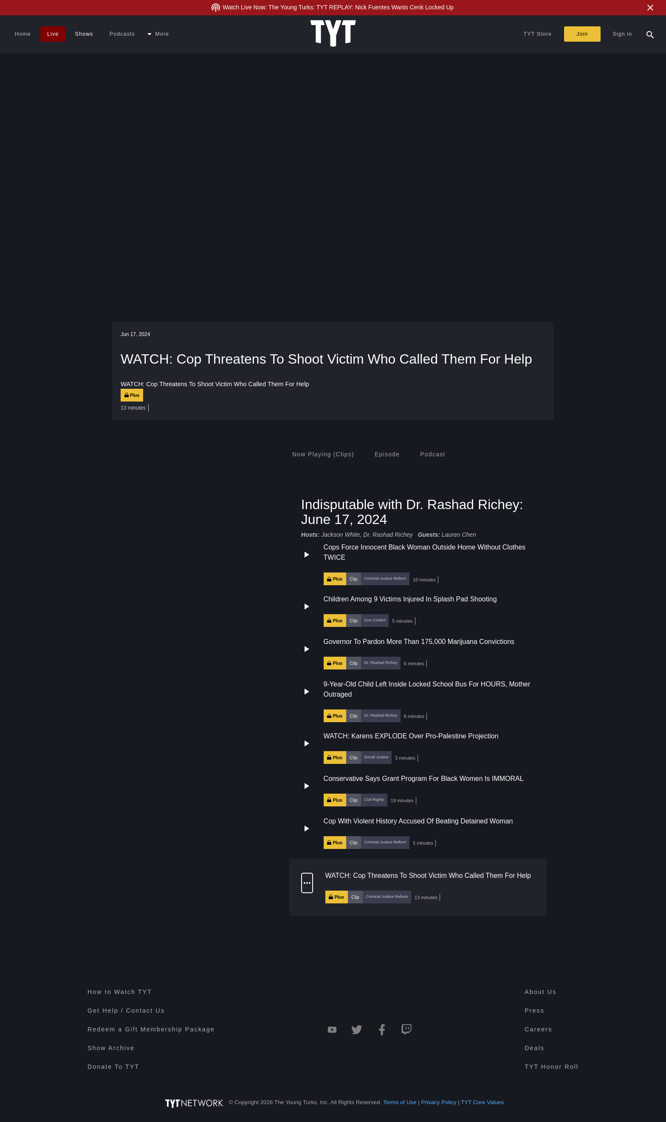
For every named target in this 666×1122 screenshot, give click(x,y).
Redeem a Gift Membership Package (151, 1029)
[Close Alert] (650, 7)
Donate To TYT (113, 1066)
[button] (418, 564)
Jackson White (340, 534)
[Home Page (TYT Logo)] (333, 34)
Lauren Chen (459, 534)
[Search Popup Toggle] (650, 34)
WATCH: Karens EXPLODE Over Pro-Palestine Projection (411, 735)
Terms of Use (400, 1102)
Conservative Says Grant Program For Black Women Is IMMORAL (424, 778)
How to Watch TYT (119, 991)
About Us (540, 991)
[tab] (323, 454)
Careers (538, 1029)
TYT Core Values (482, 1102)
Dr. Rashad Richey (389, 534)
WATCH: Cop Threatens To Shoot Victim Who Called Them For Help (428, 875)
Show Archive (111, 1048)
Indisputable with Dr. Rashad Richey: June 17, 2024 (412, 511)
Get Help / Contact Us (126, 1010)
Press (535, 1010)
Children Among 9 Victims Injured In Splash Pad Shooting (410, 599)
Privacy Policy (439, 1102)
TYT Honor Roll (552, 1066)
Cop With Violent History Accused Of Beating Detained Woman (418, 820)
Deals (535, 1048)
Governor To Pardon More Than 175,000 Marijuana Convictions (419, 641)
